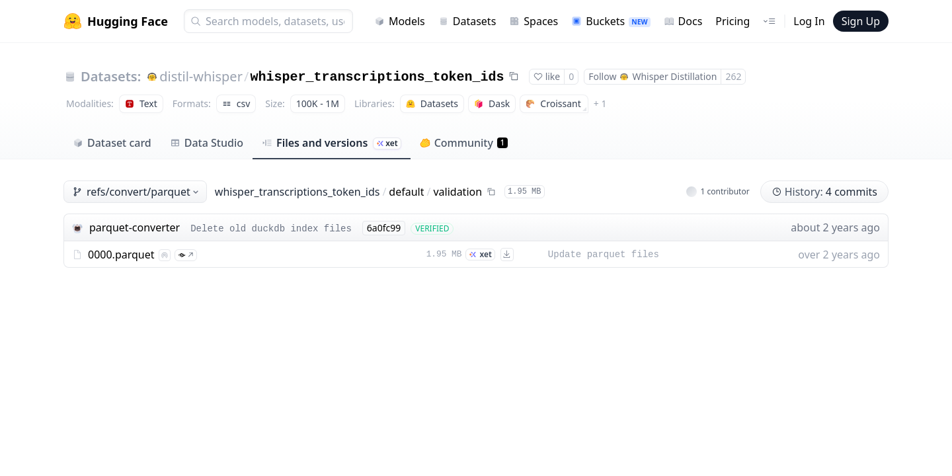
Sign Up (861, 21)
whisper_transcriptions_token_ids (377, 77)
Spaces (533, 21)
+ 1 (600, 103)
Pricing (732, 21)
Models (399, 21)
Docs (683, 21)
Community (464, 143)
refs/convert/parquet (136, 191)
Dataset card (112, 143)
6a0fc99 (384, 227)
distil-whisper (201, 76)
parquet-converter (134, 227)
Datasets (467, 21)
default (406, 191)
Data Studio (206, 143)
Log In (808, 21)
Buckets (610, 21)
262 (733, 76)
